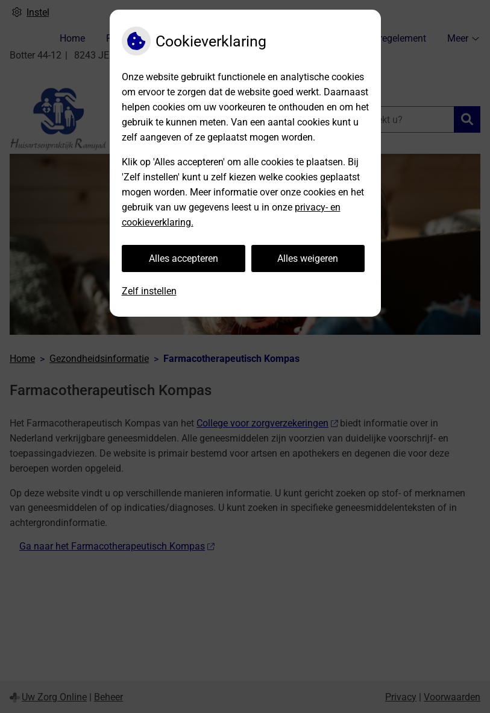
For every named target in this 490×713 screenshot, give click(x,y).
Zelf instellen (149, 291)
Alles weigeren (307, 258)
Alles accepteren (183, 258)
